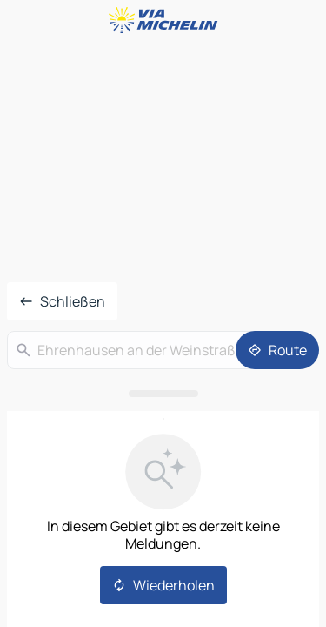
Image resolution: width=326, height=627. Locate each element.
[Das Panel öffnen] (163, 393)
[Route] (277, 350)
